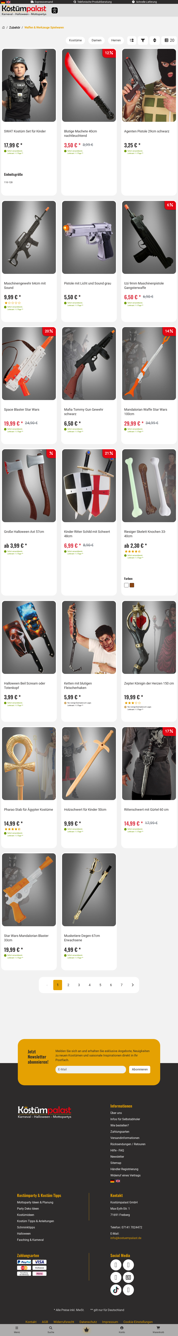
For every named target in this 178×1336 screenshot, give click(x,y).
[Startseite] (3, 27)
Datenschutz (88, 1319)
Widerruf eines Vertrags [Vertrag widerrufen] (125, 1173)
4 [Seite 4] (90, 987)
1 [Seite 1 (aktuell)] (58, 987)
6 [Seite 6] (111, 987)
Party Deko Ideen (28, 1206)
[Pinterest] (128, 1287)
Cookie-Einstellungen (137, 1319)
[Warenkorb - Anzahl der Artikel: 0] (158, 1329)
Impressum (109, 1319)
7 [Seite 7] (121, 987)
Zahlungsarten (119, 1129)
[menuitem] (3, 2)
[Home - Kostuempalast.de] (49, 1110)
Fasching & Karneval (30, 1237)
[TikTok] (115, 1287)
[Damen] (97, 40)
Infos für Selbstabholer (125, 1117)
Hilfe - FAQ (117, 1148)
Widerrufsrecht (64, 1319)
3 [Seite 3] (79, 987)
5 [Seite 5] (100, 987)
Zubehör (14, 27)
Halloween (24, 1231)
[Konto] (122, 1329)
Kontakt (32, 1319)
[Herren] (116, 40)
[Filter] (143, 40)
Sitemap (115, 1160)
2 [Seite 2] (68, 987)
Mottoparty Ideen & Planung (35, 1200)
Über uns (116, 1110)
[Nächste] (132, 987)
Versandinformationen (125, 1135)
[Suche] (51, 1329)
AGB (46, 1319)
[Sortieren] (155, 40)
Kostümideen (25, 1212)
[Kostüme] (76, 40)
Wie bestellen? (119, 1123)
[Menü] (17, 1329)
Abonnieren (140, 1067)
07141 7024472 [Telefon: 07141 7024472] (132, 1225)
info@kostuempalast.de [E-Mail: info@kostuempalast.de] (125, 1235)
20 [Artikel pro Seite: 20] (169, 40)
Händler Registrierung (124, 1166)
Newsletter (117, 1154)
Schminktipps (26, 1225)
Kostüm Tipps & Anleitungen (35, 1218)
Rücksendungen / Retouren (128, 1142)
